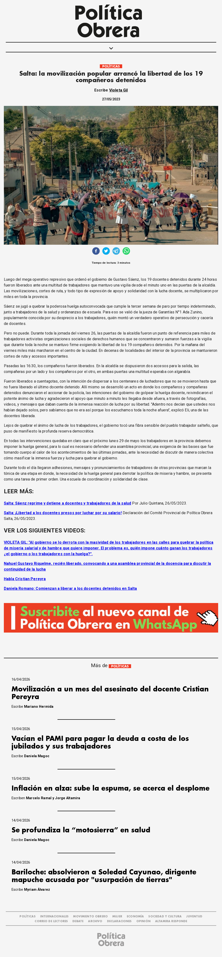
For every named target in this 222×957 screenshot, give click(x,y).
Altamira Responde (171, 921)
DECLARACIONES (119, 921)
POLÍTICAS (111, 66)
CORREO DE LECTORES (51, 921)
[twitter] (106, 251)
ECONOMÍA (135, 916)
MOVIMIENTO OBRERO (90, 916)
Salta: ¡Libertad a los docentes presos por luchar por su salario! (63, 513)
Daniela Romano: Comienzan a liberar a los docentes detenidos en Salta (70, 588)
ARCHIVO (95, 921)
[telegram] (116, 251)
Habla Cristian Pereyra (25, 579)
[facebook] (96, 251)
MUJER (117, 916)
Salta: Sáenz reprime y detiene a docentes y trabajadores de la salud (67, 503)
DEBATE (77, 921)
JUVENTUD (194, 916)
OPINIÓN (143, 921)
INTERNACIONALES (54, 916)
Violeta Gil (118, 90)
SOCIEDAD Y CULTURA (165, 916)
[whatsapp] (126, 251)
